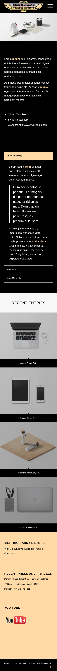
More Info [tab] (11, 269)
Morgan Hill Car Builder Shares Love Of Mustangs (26, 579)
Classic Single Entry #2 (28, 473)
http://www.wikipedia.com (33, 124)
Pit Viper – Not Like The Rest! (17, 589)
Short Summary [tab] (14, 156)
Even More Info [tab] (14, 278)
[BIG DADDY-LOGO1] (23, 6)
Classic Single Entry (28, 418)
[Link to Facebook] (50, 667)
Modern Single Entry (29, 363)
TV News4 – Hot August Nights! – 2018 (21, 584)
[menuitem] (48, 6)
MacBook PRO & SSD (28, 527)
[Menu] (48, 6)
